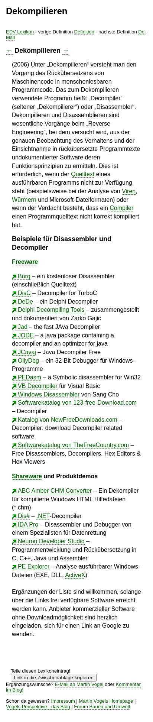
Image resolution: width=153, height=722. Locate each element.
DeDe (25, 301)
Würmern (24, 200)
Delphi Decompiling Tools (51, 310)
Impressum (63, 701)
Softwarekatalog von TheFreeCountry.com (73, 445)
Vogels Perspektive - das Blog (38, 706)
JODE (26, 335)
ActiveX (75, 575)
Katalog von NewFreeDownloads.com (67, 420)
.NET (43, 516)
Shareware (27, 476)
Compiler (121, 208)
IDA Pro (28, 524)
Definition (84, 32)
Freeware (25, 262)
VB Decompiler (38, 386)
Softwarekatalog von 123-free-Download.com (77, 402)
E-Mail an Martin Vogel (79, 684)
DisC (24, 293)
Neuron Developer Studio (51, 541)
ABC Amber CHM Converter (55, 491)
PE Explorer (33, 566)
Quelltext (82, 174)
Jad (22, 327)
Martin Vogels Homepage (106, 701)
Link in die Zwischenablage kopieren (54, 677)
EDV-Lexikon (20, 32)
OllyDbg (28, 360)
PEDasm (29, 377)
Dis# (24, 516)
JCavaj (27, 352)
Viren (129, 191)
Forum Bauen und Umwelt (102, 706)
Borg (24, 276)
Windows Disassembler (48, 394)
